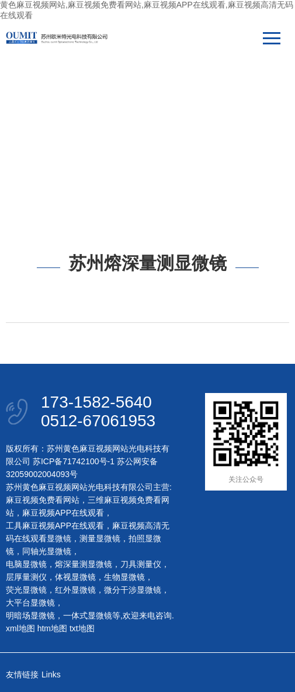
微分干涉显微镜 (132, 589)
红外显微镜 (75, 589)
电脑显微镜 (26, 564)
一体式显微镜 (87, 615)
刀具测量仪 (140, 564)
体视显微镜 (75, 577)
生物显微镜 (124, 577)
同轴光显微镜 (46, 551)
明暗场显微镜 (30, 615)
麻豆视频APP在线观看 (63, 512)
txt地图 (82, 628)
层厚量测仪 (26, 577)
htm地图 (52, 628)
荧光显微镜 (26, 589)
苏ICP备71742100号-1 (73, 461)
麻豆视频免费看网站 (42, 500)
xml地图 (20, 628)
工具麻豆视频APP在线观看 (55, 525)
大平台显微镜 (30, 602)
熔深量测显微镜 (83, 564)
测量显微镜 (99, 538)
